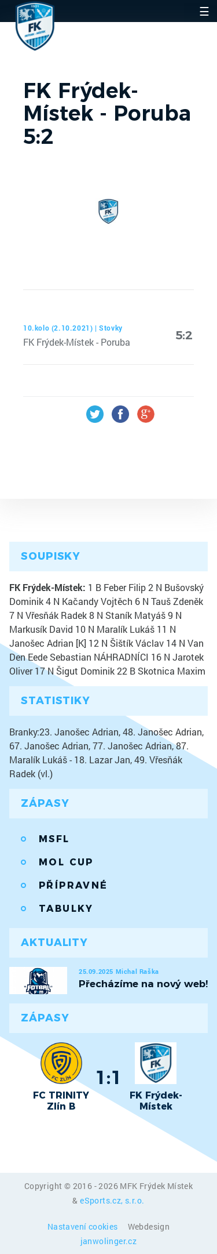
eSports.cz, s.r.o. (112, 1200)
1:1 (108, 1077)
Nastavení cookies (83, 1226)
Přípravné (73, 885)
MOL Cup (66, 862)
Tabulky (66, 908)
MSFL (54, 839)
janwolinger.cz (108, 1240)
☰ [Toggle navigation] (204, 11)
